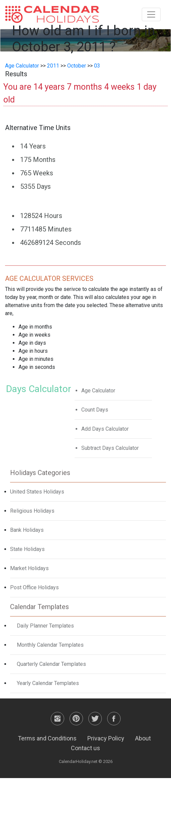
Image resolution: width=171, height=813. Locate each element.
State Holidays (27, 549)
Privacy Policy (105, 738)
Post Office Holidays (34, 587)
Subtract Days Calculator (110, 448)
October (76, 65)
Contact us (85, 748)
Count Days (94, 409)
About (143, 738)
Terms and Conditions (47, 738)
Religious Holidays (32, 511)
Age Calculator (22, 65)
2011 (53, 65)
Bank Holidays (27, 530)
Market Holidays (29, 568)
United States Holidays (37, 491)
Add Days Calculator (105, 429)
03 (97, 65)
